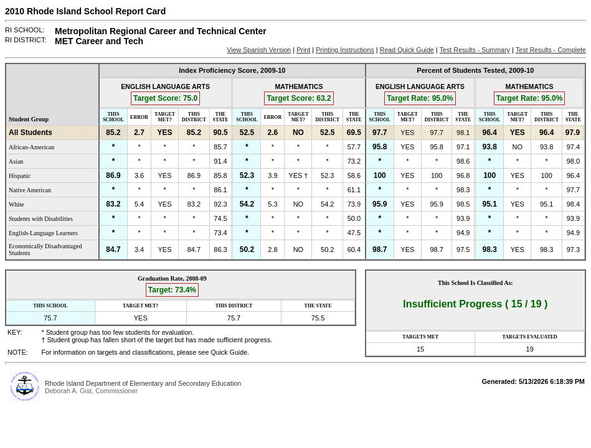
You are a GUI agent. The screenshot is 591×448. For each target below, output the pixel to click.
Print (303, 50)
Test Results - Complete (551, 50)
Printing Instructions (345, 50)
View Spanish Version (259, 50)
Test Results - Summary (475, 50)
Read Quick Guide (407, 50)
